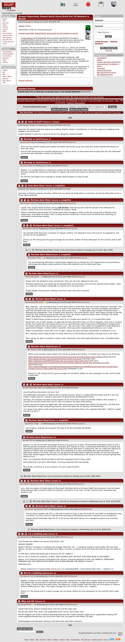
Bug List (6, 78)
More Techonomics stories (106, 72)
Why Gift (109, 50)
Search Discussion (76, 103)
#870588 (82, 509)
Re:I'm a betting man (35, 573)
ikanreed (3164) (29, 142)
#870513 (64, 166)
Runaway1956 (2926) (35, 302)
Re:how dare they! (41, 200)
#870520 (64, 440)
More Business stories (105, 74)
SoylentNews (9, 7)
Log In (5, 43)
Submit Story (7, 35)
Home (27, 639)
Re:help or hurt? (33, 139)
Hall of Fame (7, 33)
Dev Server (7, 81)
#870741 (79, 302)
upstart (99, 60)
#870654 (75, 277)
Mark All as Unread (78, 109)
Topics (5, 25)
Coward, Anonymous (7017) (33, 484)
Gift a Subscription (109, 48)
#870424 (66, 125)
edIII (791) (29, 440)
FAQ (4, 21)
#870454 (66, 203)
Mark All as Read (59, 109)
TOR (4, 82)
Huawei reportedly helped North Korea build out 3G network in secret (109, 64)
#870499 (74, 388)
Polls (4, 31)
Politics (5, 62)
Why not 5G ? (28, 601)
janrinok (28, 22)
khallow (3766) (35, 258)
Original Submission (104, 70)
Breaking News (8, 54)
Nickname (99, 20)
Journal (73, 142)
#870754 (75, 350)
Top (116, 100)
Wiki (4, 74)
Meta (4, 60)
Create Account (8, 42)
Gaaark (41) (24, 537)
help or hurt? (35, 122)
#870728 (67, 576)
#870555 (63, 537)
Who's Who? (7, 76)
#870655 (67, 604)
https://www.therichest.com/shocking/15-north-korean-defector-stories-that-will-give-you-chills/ (68, 363)
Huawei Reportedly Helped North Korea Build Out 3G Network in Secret (52, 100)
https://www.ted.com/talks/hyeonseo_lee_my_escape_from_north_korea (58, 361)
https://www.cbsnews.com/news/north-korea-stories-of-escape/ (55, 359)
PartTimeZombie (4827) (34, 388)
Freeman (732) (30, 229)
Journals (5, 23)
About (5, 19)
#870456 (66, 142)
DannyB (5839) (33, 277)
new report (101, 68)
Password (99, 26)
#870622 (77, 258)
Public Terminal (102, 32)
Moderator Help (25, 629)
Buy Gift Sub (7, 39)
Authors (5, 27)
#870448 (66, 189)
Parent (24, 157)
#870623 (75, 424)
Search (5, 29)
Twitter (5, 70)
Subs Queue (7, 37)
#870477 (67, 229)
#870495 (74, 484)
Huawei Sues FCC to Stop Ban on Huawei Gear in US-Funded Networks (49, 92)
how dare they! (36, 185)
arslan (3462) (28, 166)
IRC (4, 72)
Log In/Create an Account (101, 100)
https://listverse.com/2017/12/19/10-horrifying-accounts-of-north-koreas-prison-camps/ (65, 357)
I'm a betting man (38, 534)
